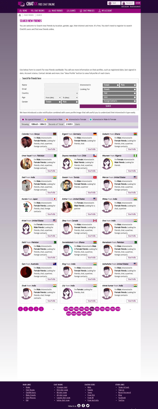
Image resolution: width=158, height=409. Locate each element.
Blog (120, 391)
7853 (79, 309)
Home (28, 383)
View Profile (51, 149)
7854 (84, 309)
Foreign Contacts (120, 101)
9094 (115, 309)
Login (138, 3)
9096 (126, 309)
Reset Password (124, 388)
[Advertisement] (79, 49)
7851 (69, 309)
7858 (105, 309)
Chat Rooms (30, 385)
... (48, 309)
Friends (120, 89)
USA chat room (62, 385)
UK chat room (62, 388)
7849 (58, 309)
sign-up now (125, 6)
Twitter (121, 396)
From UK (91, 393)
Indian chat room (63, 396)
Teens (90, 388)
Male (70, 102)
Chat (120, 93)
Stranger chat (62, 383)
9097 (131, 309)
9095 (121, 309)
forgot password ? (135, 6)
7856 (95, 309)
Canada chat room (63, 393)
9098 (136, 309)
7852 (74, 309)
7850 (64, 309)
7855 (89, 309)
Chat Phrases (31, 393)
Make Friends (29, 15)
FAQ (27, 396)
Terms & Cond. (123, 383)
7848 (53, 309)
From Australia (93, 396)
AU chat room (62, 391)
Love (120, 97)
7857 (100, 309)
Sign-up (121, 385)
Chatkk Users (31, 388)
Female (53, 102)
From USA (91, 391)
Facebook (122, 393)
